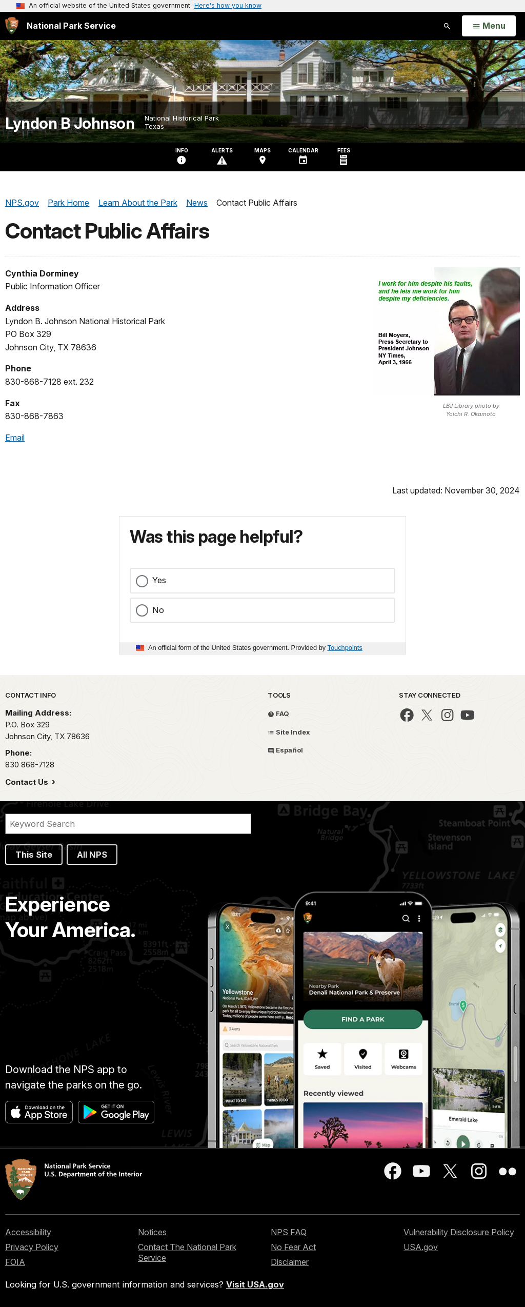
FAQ (278, 713)
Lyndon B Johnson (69, 123)
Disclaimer (290, 1262)
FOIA (15, 1262)
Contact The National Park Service (187, 1252)
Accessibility (28, 1232)
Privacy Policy (31, 1247)
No (158, 610)
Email (15, 437)
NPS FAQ (289, 1232)
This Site (33, 854)
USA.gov (420, 1247)
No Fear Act (293, 1247)
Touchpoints (345, 647)
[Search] (128, 824)
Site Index (289, 732)
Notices (152, 1232)
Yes (159, 580)
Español (285, 750)
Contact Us (27, 782)
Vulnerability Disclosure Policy (458, 1232)
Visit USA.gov (255, 1284)
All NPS (92, 854)
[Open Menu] (489, 26)
